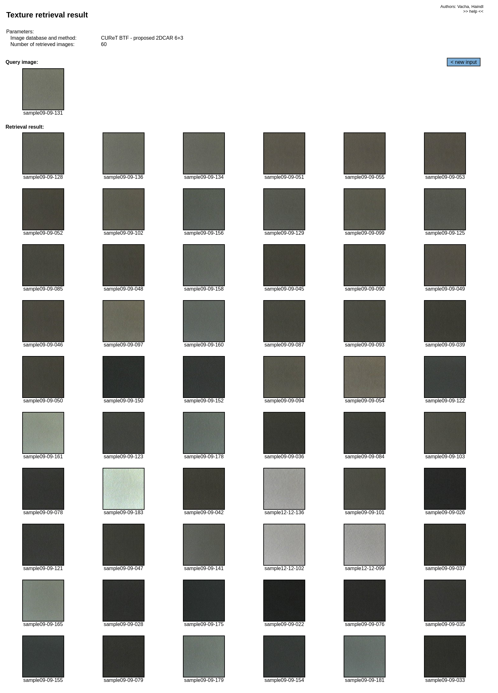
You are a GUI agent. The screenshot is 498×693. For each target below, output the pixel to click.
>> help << (473, 11)
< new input (464, 62)
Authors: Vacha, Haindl (462, 6)
